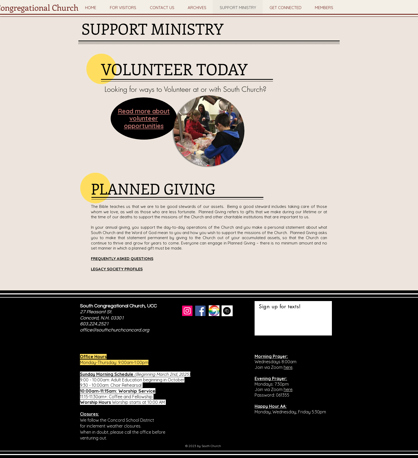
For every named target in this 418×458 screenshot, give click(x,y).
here (288, 367)
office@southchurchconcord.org (114, 330)
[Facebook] (200, 311)
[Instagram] (187, 311)
